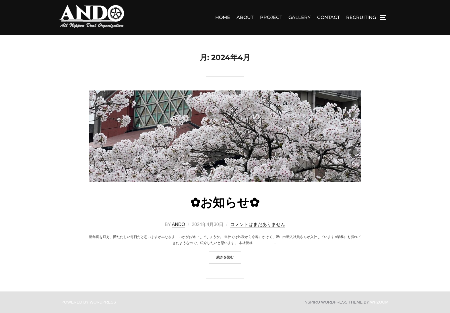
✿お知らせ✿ (224, 202)
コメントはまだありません (257, 224)
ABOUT (244, 17)
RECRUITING (361, 17)
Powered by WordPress (88, 302)
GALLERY (299, 17)
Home (222, 17)
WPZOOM (379, 302)
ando (178, 224)
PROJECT (271, 17)
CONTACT (328, 17)
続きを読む (228, 256)
